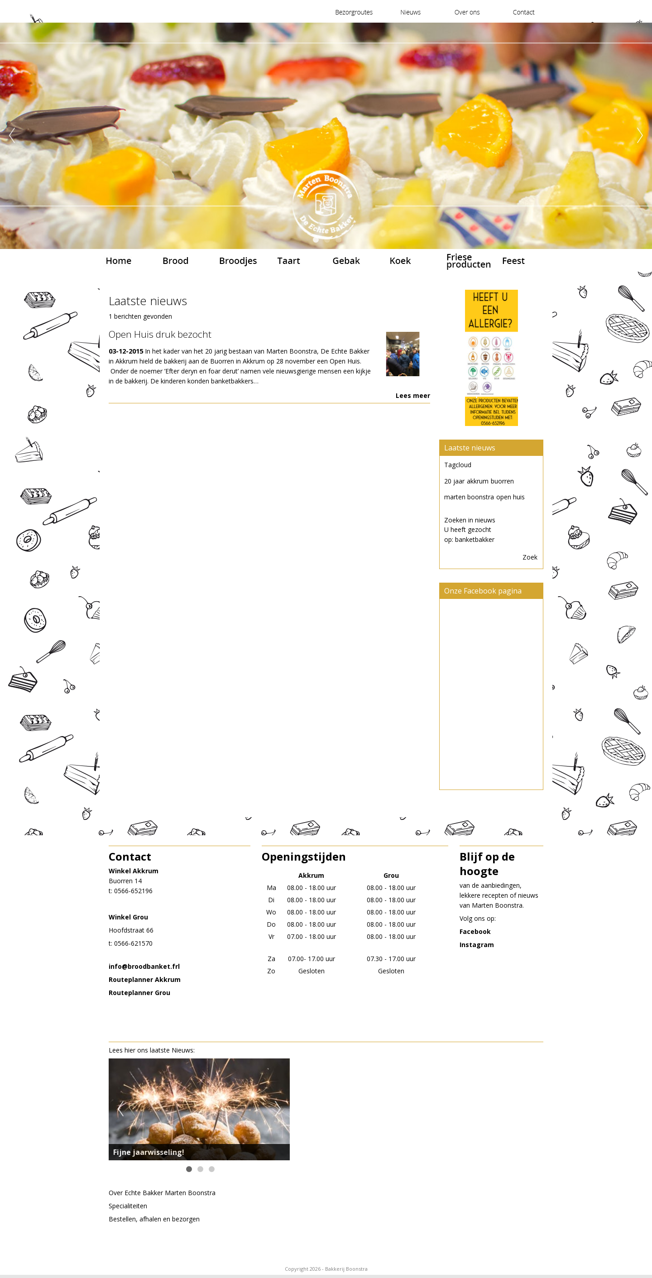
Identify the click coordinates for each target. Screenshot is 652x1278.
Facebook (475, 931)
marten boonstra (469, 497)
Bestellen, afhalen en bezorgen (154, 1219)
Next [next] (640, 136)
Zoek (530, 557)
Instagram (477, 944)
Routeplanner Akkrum (145, 979)
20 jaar (454, 481)
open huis (510, 497)
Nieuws (182, 1050)
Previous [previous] (12, 136)
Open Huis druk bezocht (160, 334)
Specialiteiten (128, 1205)
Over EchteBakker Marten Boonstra (162, 1192)
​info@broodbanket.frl (144, 966)
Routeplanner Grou (139, 992)
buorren (502, 481)
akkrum (478, 481)
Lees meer (413, 395)
